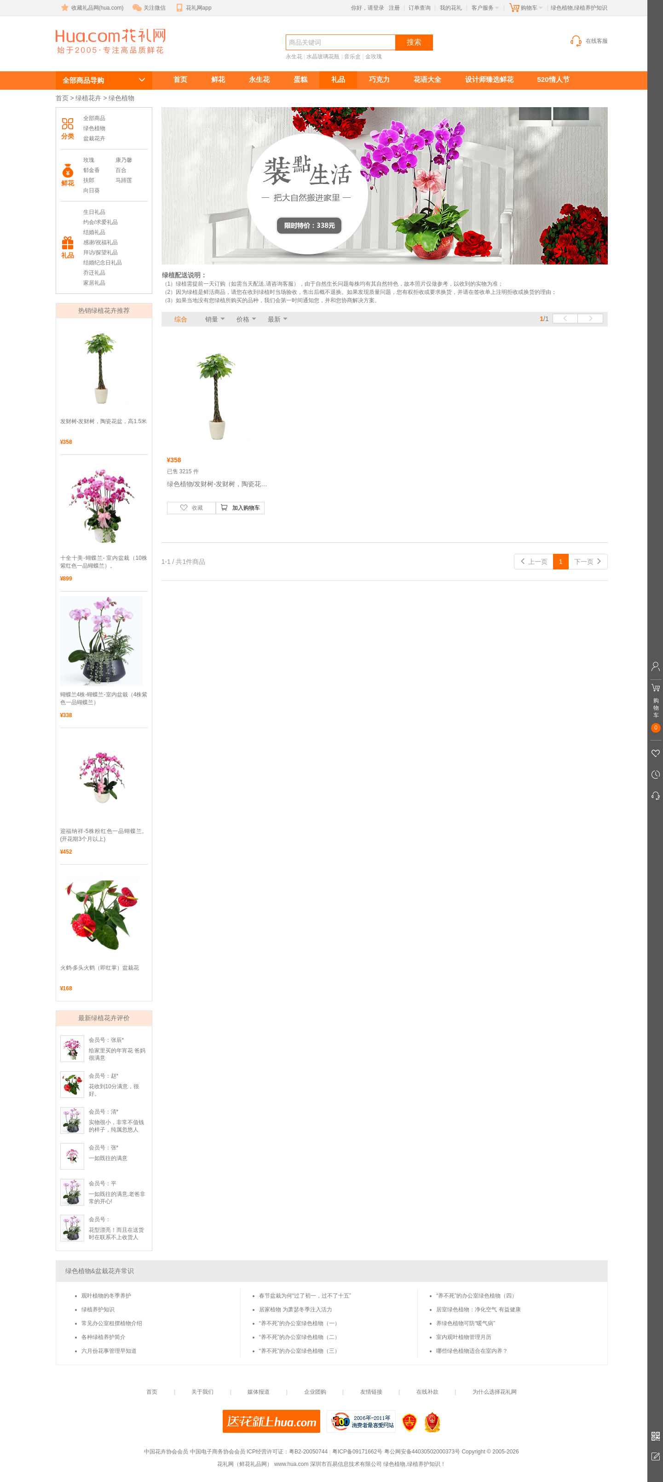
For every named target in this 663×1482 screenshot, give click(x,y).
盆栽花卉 (94, 138)
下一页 (588, 561)
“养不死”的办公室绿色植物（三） (299, 1351)
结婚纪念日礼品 (102, 262)
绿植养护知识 (98, 1309)
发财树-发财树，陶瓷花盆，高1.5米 (103, 421)
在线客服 (588, 41)
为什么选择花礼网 (495, 1392)
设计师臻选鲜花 (489, 79)
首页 (180, 79)
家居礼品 (94, 283)
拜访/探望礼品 (100, 252)
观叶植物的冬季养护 (106, 1295)
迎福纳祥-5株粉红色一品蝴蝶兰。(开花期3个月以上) (104, 835)
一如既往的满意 (108, 1158)
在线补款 (427, 1392)
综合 (180, 319)
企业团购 (315, 1392)
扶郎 (88, 180)
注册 (394, 8)
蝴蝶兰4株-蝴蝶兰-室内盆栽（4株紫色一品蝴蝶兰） (104, 698)
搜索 (414, 42)
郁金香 (91, 170)
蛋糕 (300, 79)
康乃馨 (123, 160)
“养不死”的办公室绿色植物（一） (299, 1323)
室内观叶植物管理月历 (463, 1337)
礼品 (338, 79)
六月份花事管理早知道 (109, 1351)
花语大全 (427, 79)
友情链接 (371, 1392)
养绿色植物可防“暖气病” (465, 1323)
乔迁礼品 (94, 273)
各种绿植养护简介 (103, 1337)
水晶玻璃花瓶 (323, 56)
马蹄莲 (123, 180)
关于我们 (202, 1392)
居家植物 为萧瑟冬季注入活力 (295, 1309)
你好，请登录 (367, 8)
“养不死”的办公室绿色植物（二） (299, 1337)
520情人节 (553, 79)
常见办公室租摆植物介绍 (111, 1323)
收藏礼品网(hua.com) (91, 7)
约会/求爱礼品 (100, 222)
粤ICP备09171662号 (357, 1451)
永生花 (294, 56)
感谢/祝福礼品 (100, 242)
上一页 (534, 561)
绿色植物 (94, 128)
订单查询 (420, 8)
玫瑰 (88, 160)
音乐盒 (352, 56)
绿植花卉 (88, 98)
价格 (242, 319)
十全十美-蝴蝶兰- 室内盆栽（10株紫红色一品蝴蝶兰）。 (104, 562)
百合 (121, 170)
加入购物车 (240, 507)
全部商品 (94, 118)
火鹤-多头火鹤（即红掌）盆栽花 (99, 968)
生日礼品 (94, 212)
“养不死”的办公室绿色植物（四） (476, 1295)
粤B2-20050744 (308, 1451)
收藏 (191, 507)
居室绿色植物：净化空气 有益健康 (478, 1309)
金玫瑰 (373, 56)
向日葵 (91, 190)
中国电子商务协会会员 (217, 1451)
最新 (274, 319)
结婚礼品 (94, 232)
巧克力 (379, 79)
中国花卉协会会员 (166, 1451)
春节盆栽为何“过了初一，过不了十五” (305, 1295)
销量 (211, 319)
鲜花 (218, 79)
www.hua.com (291, 1464)
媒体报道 (259, 1392)
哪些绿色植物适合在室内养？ (472, 1351)
